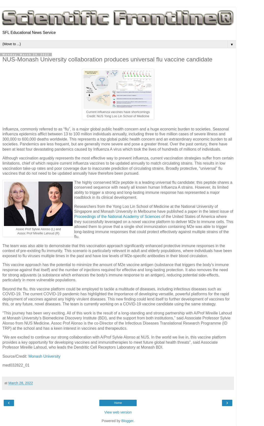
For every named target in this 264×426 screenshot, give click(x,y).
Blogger (127, 421)
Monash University (44, 356)
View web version (118, 412)
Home (118, 403)
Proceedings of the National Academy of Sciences (117, 216)
